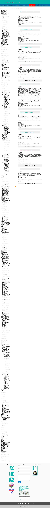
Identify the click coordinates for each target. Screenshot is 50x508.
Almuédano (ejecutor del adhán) (6, 179)
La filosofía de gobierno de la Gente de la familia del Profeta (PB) (6, 273)
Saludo (2, 441)
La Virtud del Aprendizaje (6, 102)
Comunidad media (4, 81)
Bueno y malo (3, 51)
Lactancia (2, 389)
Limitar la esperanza (5, 244)
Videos (14, 5)
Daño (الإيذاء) (3, 199)
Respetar (2, 440)
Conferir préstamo (4, 82)
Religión (2, 439)
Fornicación (3, 253)
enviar (19, 482)
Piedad (2, 429)
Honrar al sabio (6, 106)
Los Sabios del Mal (7, 120)
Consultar (2, 177)
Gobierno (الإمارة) (4, 255)
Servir (2, 450)
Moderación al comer (6, 76)
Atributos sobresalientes (5, 44)
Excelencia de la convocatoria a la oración (5, 181)
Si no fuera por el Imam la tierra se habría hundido (5, 30)
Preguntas (17, 5)
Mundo (2, 398)
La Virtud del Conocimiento (4, 137)
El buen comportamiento (5, 222)
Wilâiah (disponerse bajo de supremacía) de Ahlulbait (6, 36)
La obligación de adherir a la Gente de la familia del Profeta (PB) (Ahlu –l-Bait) (6, 277)
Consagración (3, 176)
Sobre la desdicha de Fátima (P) (7, 388)
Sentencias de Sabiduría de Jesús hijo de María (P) (5, 445)
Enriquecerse (3, 230)
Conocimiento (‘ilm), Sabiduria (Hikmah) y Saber (4, 85)
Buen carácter (3, 47)
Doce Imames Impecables (4, 20)
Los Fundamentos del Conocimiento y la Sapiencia (7, 153)
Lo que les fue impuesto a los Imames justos (4, 24)
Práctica (2, 437)
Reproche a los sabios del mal (6, 124)
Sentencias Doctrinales (5, 443)
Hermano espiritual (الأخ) (5, 317)
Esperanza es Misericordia (4, 239)
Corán (28, 5)
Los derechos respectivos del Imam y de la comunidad (6, 294)
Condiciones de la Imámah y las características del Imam (5, 260)
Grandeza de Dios (5, 216)
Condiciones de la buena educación (5, 188)
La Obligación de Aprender (7, 100)
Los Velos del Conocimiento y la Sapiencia (6, 160)
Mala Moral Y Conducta (5, 391)
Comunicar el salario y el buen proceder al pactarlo (5, 80)
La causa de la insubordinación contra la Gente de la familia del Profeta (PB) (6, 269)
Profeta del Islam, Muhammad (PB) (4, 431)
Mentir (2, 395)
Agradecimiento (3, 12)
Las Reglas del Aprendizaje (6, 104)
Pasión (2, 426)
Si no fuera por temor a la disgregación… (6, 307)
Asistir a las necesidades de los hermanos (5, 322)
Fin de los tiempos (4, 252)
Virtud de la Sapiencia (6, 173)
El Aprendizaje (4, 94)
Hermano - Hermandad (5, 316)
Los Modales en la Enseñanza (7, 133)
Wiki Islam (43, 5)
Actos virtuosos (3, 11)
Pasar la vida (3, 425)
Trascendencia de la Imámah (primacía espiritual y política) (5, 33)
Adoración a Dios (5, 211)
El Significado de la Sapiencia (6, 166)
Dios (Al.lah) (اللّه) (4, 209)
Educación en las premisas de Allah (5, 193)
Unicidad (2, 459)
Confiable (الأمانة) (4, 83)
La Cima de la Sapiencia (6, 168)
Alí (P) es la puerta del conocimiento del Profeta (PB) (6, 347)
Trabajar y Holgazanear (5, 456)
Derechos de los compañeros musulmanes (3, 207)
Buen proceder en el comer (30, 26)
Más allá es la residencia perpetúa (5, 409)
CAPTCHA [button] (19, 484)
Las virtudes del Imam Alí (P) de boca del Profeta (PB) (7, 356)
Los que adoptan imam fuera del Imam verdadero (6, 297)
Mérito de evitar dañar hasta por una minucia (6, 203)
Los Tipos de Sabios (6, 122)
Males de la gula (5, 75)
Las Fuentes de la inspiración (7, 143)
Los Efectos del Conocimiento (5, 139)
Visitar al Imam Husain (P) (5, 460)
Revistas (37, 5)
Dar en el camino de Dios (5, 198)
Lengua (2, 390)
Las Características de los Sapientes (6, 170)
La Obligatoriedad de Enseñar (7, 129)
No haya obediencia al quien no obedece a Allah (6, 303)
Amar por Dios (4, 41)
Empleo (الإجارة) (3, 227)
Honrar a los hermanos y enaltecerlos (4, 327)
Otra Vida (4, 410)
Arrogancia (3, 43)
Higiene (2, 337)
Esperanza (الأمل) (4, 231)
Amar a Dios (4, 40)
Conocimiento (4, 89)
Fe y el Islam (4, 247)
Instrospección (3, 341)
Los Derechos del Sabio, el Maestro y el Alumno (7, 114)
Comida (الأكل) (3, 66)
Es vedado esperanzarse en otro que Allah (6, 236)
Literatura (21, 5)
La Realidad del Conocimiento (4, 135)
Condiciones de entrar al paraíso (5, 423)
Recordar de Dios (5, 218)
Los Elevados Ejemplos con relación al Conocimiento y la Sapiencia (6, 118)
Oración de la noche (5, 418)
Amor (2, 38)
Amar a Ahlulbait (5, 39)
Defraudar (2, 205)
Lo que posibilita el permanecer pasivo (5, 288)
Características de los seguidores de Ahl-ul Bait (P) (6, 17)
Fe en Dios (4, 215)
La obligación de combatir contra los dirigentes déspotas (5, 280)
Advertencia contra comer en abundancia (5, 68)
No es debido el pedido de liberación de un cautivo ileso (5, 61)
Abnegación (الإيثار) (4, 10)
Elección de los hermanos (4, 325)
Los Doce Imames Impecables (5, 290)
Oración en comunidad (4, 420)
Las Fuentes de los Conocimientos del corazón (6, 149)
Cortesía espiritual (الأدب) (5, 186)
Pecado (2, 427)
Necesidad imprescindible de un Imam (6, 27)
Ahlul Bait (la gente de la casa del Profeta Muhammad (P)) (5, 14)
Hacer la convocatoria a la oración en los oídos (6, 184)
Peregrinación (3, 428)
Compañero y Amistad (5, 77)
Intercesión (3, 342)
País (18, 471)
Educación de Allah (5, 191)
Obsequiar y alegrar (4, 415)
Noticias (47, 5)
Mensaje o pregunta (21, 474)
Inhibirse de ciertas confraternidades (4, 339)
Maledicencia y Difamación (3, 393)
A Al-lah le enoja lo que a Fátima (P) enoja (6, 376)
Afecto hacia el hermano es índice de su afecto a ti (6, 319)
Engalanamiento (4, 229)
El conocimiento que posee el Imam (5, 266)
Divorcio (2, 221)
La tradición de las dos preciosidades (6, 283)
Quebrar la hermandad (4, 334)
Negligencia (3, 414)
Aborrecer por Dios (5, 210)
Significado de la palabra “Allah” (5, 220)
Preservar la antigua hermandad (5, 333)
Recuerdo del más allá (6, 411)
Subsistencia (3, 452)
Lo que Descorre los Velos (6, 158)
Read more (20, 14)
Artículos (4, 5)
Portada (1, 5)
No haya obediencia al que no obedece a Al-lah (6, 300)
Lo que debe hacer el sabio (6, 112)
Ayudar (2, 45)
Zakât (2, 461)
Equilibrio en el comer (6, 72)
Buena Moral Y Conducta (5, 48)
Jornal (3, 228)
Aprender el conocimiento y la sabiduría (5, 87)
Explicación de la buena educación (5, 195)
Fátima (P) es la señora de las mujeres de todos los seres (7, 380)
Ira (1, 343)
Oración (2, 416)
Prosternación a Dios (4, 434)
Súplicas (40, 5)
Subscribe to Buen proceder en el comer (15, 186)
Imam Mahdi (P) (5, 22)
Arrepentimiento (4, 42)
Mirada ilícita (3, 396)
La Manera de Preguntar (6, 98)
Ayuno (2, 46)
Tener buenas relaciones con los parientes (5, 455)
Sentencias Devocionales (5, 442)
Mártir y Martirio (3, 400)
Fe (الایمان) (2, 245)
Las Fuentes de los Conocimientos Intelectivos (6, 145)
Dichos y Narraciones (32, 5)
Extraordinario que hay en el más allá (5, 405)
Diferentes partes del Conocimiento (6, 93)
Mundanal (4, 399)
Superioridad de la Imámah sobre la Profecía (5, 309)
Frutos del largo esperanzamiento (5, 243)
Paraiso (2, 421)
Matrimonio (3, 394)
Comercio (2, 65)
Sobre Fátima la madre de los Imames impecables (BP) (6, 373)
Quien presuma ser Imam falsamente (5, 305)
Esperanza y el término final (4, 241)
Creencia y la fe (3, 197)
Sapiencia (4, 162)
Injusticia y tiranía (4, 340)
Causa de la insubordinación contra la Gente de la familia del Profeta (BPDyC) (5, 55)
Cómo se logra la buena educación (5, 190)
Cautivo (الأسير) (3, 57)
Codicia (2, 63)
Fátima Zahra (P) (5, 21)
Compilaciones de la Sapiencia (6, 164)
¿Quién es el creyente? (4, 249)
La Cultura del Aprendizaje (6, 96)
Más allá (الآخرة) (3, 401)
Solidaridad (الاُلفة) (4, 451)
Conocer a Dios (5, 214)
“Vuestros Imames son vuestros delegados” (5, 314)
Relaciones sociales (4, 438)
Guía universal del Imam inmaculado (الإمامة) (5, 257)
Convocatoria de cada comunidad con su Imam (6, 263)
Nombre (19, 465)
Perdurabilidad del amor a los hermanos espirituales (6, 330)
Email (18, 468)
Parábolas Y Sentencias (5, 424)
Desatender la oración (6, 417)
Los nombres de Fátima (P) (6, 386)
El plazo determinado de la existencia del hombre (5, 224)
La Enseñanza (4, 125)
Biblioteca (24, 5)
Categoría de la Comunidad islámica (4, 52)
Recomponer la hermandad (5, 336)
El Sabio (3, 105)
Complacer (3, 78)
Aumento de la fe (5, 246)
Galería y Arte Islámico (10, 5)
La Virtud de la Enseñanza (6, 131)
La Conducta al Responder (6, 127)
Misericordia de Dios (5, 217)
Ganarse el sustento (4, 254)
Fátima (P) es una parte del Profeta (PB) (6, 383)
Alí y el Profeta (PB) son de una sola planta (5, 350)
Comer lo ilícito (3, 64)
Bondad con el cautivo (4, 59)
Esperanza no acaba (5, 240)
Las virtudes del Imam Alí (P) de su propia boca (6, 359)
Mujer (2, 397)
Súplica (2, 453)
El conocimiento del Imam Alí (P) (7, 363)
